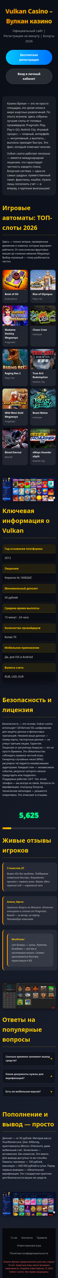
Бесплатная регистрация (29, 57)
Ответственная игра (29, 1245)
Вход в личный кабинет (29, 76)
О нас (14, 1237)
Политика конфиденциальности (29, 1253)
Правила (42, 1237)
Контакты (27, 1237)
